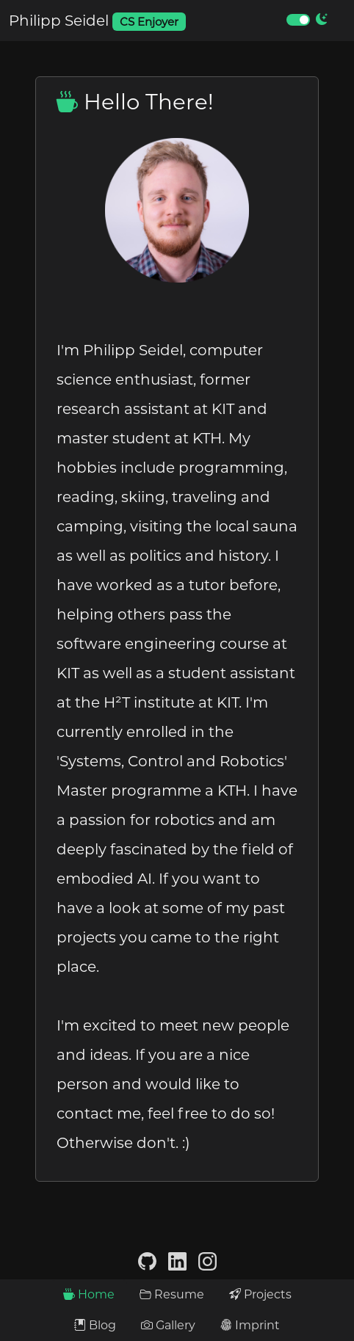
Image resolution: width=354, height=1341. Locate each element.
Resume (172, 1294)
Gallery (168, 1325)
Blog (95, 1325)
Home (89, 1294)
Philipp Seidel (97, 21)
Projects (260, 1294)
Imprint (250, 1325)
